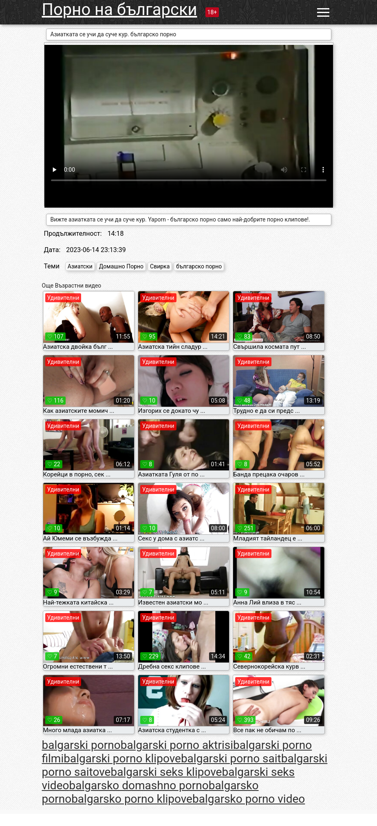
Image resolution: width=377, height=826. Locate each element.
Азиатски (80, 266)
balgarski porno (81, 745)
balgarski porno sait (231, 758)
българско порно (199, 266)
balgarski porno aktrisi (177, 745)
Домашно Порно (121, 266)
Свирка (160, 266)
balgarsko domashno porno (138, 785)
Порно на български (119, 9)
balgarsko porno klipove (131, 799)
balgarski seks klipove (166, 772)
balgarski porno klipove (122, 758)
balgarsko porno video (248, 799)
